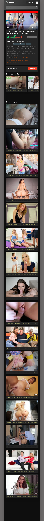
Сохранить (32, 37)
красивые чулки (12, 62)
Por (12, 2)
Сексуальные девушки (18, 44)
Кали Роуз (17, 57)
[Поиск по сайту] (36, 7)
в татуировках (11, 60)
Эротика (28, 44)
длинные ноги (25, 60)
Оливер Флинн (24, 57)
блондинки (19, 62)
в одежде (18, 60)
